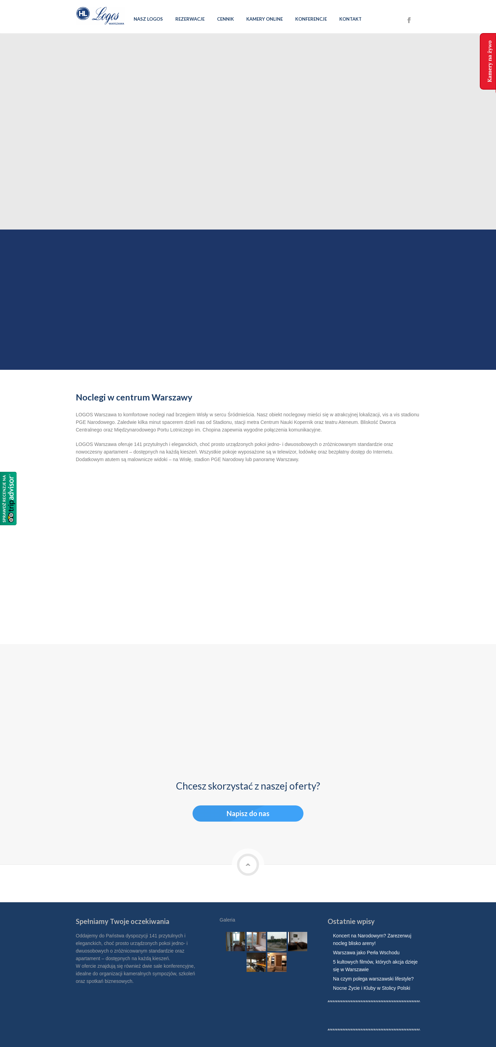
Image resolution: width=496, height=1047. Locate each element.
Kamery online (264, 19)
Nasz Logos (148, 19)
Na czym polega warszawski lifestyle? (373, 978)
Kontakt (350, 19)
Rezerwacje (190, 19)
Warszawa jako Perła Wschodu (366, 952)
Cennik (225, 19)
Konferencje (311, 19)
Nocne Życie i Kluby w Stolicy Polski (371, 987)
